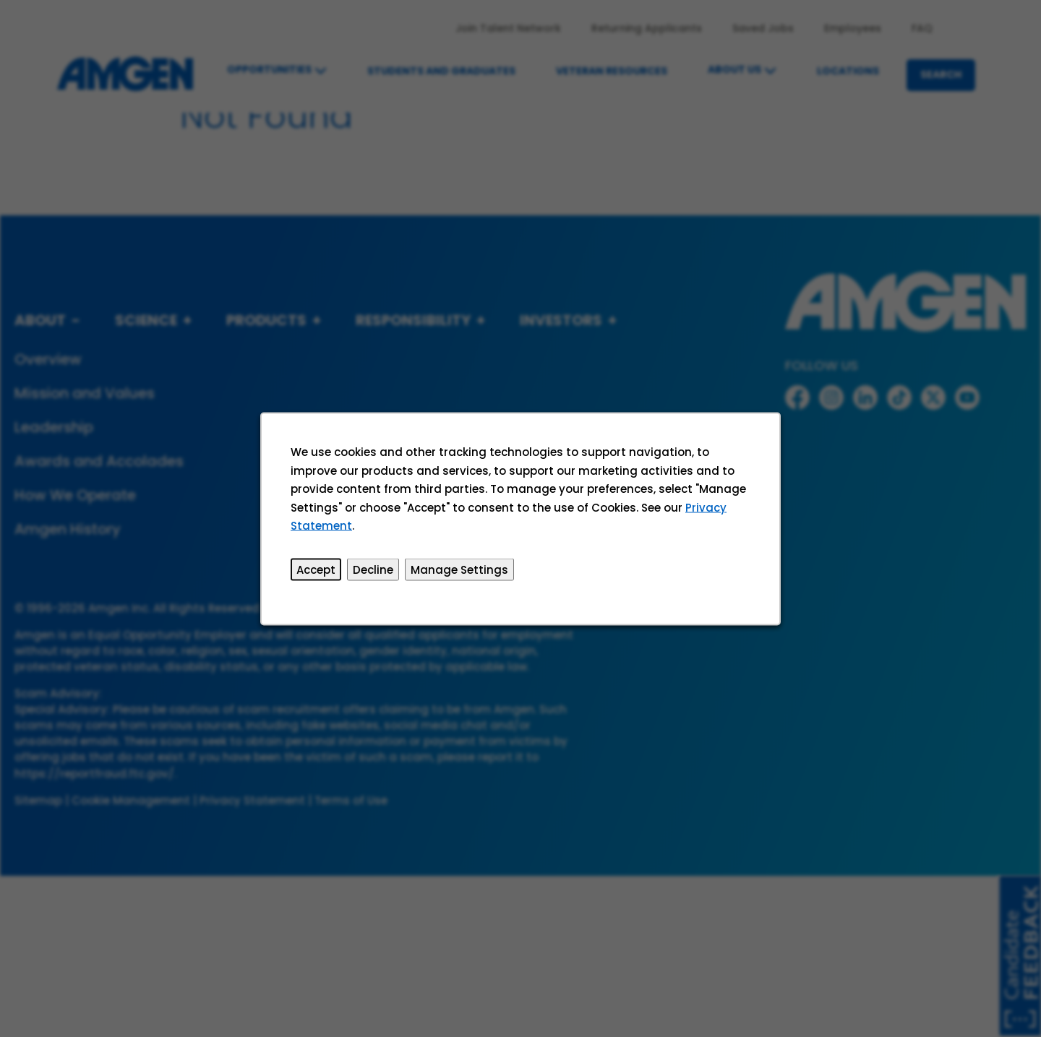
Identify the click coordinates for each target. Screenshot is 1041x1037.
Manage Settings (459, 569)
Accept (316, 569)
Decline (374, 569)
